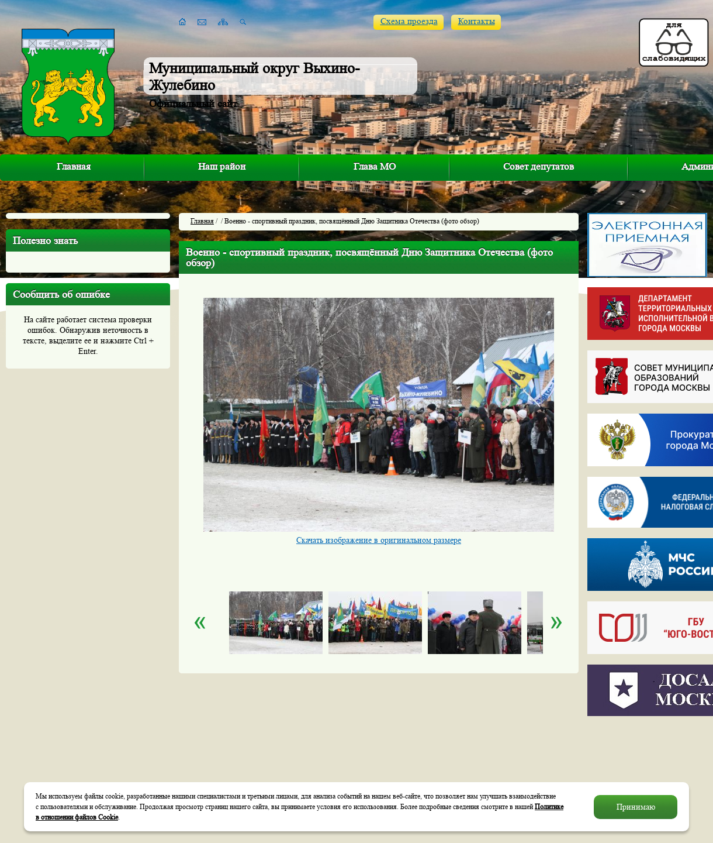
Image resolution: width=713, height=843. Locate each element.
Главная (74, 166)
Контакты (476, 21)
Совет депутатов (538, 166)
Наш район (221, 166)
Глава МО (375, 166)
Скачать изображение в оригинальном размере (378, 540)
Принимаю (636, 806)
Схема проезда (409, 21)
